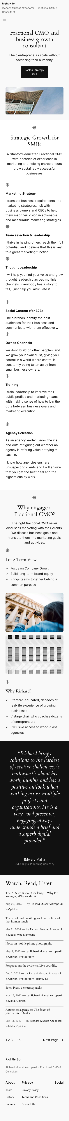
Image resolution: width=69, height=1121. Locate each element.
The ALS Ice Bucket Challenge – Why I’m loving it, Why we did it (32, 895)
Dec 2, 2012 (13, 973)
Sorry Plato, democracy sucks (24, 988)
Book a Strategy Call (34, 72)
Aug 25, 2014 (14, 903)
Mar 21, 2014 (13, 929)
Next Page (53, 1039)
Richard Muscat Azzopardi (47, 903)
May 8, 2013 (13, 951)
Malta (11, 1000)
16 (19, 1040)
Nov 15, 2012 (14, 995)
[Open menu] (4, 20)
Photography (27, 956)
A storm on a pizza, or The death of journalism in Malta (28, 1011)
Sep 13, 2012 (13, 1020)
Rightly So (8, 3)
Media (12, 934)
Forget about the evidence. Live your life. (31, 965)
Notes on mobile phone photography (29, 943)
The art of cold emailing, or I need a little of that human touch (33, 920)
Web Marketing (26, 934)
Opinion (12, 909)
